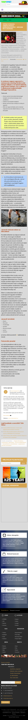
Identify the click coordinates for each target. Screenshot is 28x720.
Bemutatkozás (7, 415)
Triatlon (4, 632)
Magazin (4, 648)
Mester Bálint (18, 638)
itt (16, 335)
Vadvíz (16, 621)
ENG (15, 12)
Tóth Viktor (7, 388)
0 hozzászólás (19, 59)
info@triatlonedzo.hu (8, 698)
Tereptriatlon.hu (4, 610)
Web (4, 650)
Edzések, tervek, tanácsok (16, 671)
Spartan (4, 623)
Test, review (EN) (14, 677)
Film (16, 648)
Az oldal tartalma (14, 675)
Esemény (17, 652)
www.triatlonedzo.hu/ (13, 418)
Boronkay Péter (18, 636)
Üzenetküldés (5, 702)
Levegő (16, 623)
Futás (4, 636)
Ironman (4, 625)
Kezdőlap (5, 20)
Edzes (4, 12)
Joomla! (4, 715)
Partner (4, 646)
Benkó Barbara (18, 632)
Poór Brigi (17, 634)
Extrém (17, 625)
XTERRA (4, 619)
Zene (16, 646)
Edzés (10, 20)
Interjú (11, 12)
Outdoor (4, 638)
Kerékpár (5, 634)
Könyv (16, 650)
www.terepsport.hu (15, 391)
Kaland (16, 619)
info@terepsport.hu (7, 695)
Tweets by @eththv (5, 662)
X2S (3, 621)
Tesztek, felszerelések (15, 673)
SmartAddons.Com (7, 712)
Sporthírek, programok (15, 669)
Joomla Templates (16, 712)
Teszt (8, 12)
